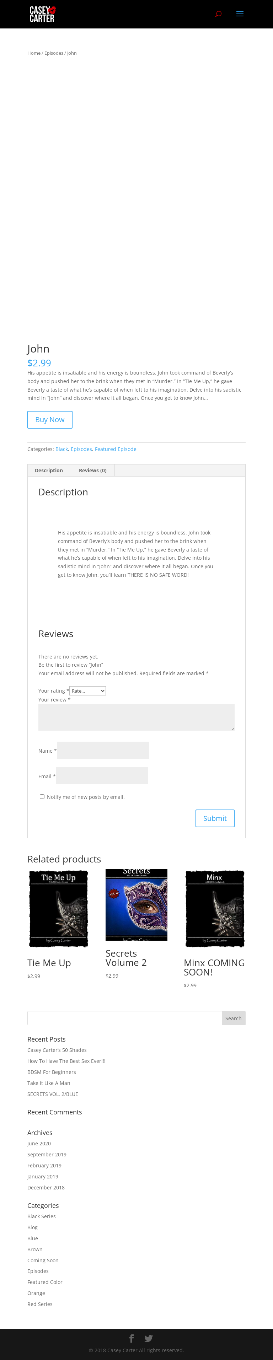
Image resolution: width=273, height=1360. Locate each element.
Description (49, 470)
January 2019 (42, 1176)
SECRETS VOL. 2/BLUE (52, 1094)
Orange (36, 1293)
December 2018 (46, 1187)
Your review (54, 699)
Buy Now (50, 419)
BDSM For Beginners (51, 1072)
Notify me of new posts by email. (86, 797)
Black (61, 449)
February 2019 (44, 1165)
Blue (32, 1238)
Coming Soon (43, 1260)
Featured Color (45, 1282)
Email (47, 776)
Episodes (53, 53)
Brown (35, 1249)
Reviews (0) (93, 470)
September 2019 (46, 1154)
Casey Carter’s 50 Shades (57, 1050)
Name (47, 750)
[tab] (49, 470)
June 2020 (39, 1143)
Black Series (41, 1216)
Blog (32, 1227)
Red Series (40, 1304)
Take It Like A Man (48, 1083)
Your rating (53, 690)
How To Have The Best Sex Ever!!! (66, 1061)
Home (34, 53)
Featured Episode (115, 449)
